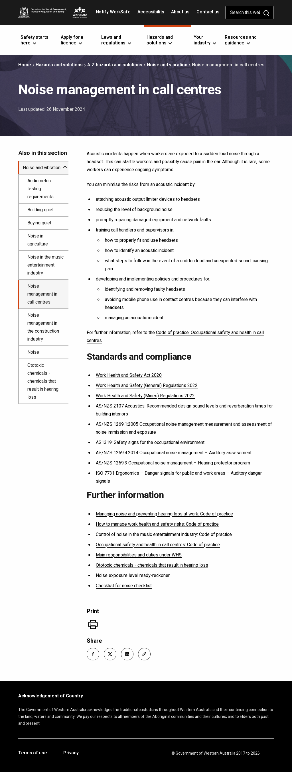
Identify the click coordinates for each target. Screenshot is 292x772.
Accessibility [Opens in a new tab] (151, 14)
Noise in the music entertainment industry (45, 265)
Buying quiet (39, 223)
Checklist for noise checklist (124, 585)
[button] (93, 654)
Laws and (116, 40)
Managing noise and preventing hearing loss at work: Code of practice (164, 514)
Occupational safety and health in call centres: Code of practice (158, 544)
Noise (33, 352)
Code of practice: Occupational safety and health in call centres (175, 336)
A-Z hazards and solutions (115, 65)
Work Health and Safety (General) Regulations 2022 (147, 385)
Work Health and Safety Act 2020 (129, 375)
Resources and (241, 40)
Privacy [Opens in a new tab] (71, 753)
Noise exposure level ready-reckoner (133, 575)
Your (205, 40)
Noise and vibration (167, 65)
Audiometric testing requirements (40, 188)
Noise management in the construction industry (43, 327)
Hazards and (160, 40)
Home (24, 65)
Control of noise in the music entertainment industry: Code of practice (164, 534)
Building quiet (40, 209)
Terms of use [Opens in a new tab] (32, 753)
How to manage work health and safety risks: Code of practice (157, 524)
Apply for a (72, 40)
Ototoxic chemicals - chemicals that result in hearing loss (152, 565)
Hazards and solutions (59, 65)
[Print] (93, 624)
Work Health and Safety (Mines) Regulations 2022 (145, 395)
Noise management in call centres (42, 294)
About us (180, 12)
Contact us (208, 12)
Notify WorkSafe (113, 12)
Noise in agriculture (37, 240)
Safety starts (34, 40)
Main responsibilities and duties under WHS (139, 555)
